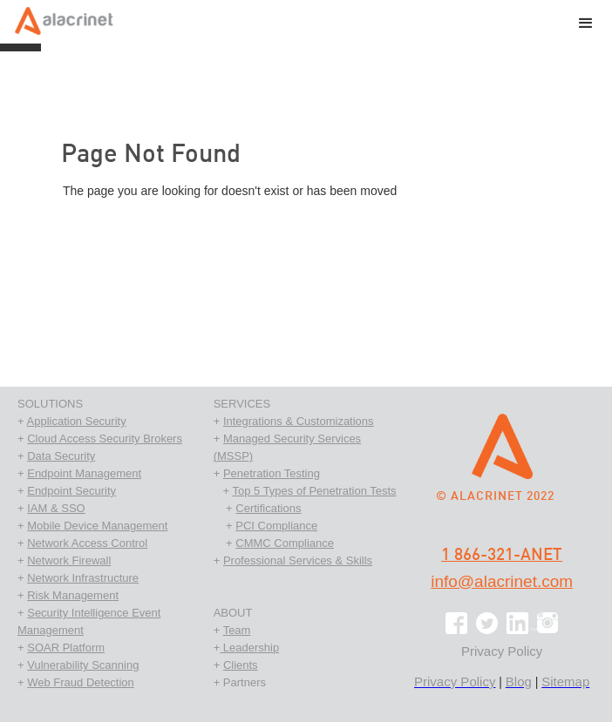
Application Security (76, 421)
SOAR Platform (66, 647)
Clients (240, 664)
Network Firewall (69, 560)
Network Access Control (87, 543)
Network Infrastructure (83, 577)
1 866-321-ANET (501, 555)
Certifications (268, 508)
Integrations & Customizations (298, 421)
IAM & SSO (56, 508)
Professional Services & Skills (297, 560)
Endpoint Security (71, 490)
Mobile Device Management (97, 525)
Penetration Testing (271, 473)
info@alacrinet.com (502, 581)
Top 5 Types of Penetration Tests (314, 490)
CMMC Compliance (284, 543)
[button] (586, 25)
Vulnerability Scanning (83, 664)
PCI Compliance (276, 525)
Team (237, 630)
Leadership (249, 647)
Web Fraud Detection (80, 682)
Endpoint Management (84, 473)
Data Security (61, 455)
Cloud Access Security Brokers (104, 438)
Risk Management (73, 595)
